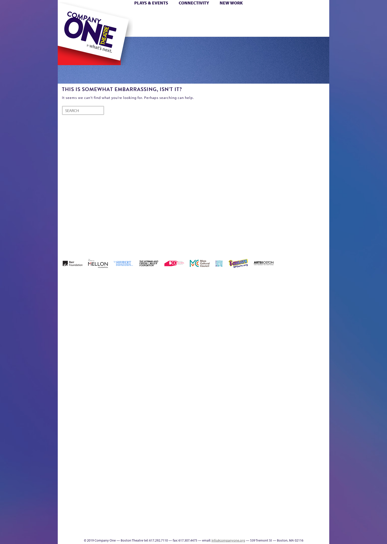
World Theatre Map (240, 471)
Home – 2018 (322, 308)
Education (283, 316)
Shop (283, 22)
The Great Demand (85, 523)
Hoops (77, 22)
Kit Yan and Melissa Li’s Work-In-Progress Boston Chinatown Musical (97, 360)
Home (65, 14)
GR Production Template (294, 308)
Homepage (66, 397)
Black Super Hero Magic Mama (187, 301)
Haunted (313, 316)
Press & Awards (315, 29)
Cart (240, 14)
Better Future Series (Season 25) (157, 301)
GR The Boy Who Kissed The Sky (301, 294)
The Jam (120, 29)
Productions (212, 530)
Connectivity (194, 3)
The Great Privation (96, 523)
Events (240, 530)
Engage (244, 29)
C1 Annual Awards (292, 523)
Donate (274, 14)
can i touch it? (228, 308)
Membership (129, 397)
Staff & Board (291, 390)
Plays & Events (151, 3)
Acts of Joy (114, 308)
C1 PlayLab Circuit (241, 419)
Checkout (251, 316)
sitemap (172, 29)
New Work (231, 3)
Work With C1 (145, 523)
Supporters (284, 530)
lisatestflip (118, 397)
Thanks (264, 29)
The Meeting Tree (127, 523)
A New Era (94, 308)
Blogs (239, 486)
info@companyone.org (228, 540)
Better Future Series (135, 308)
